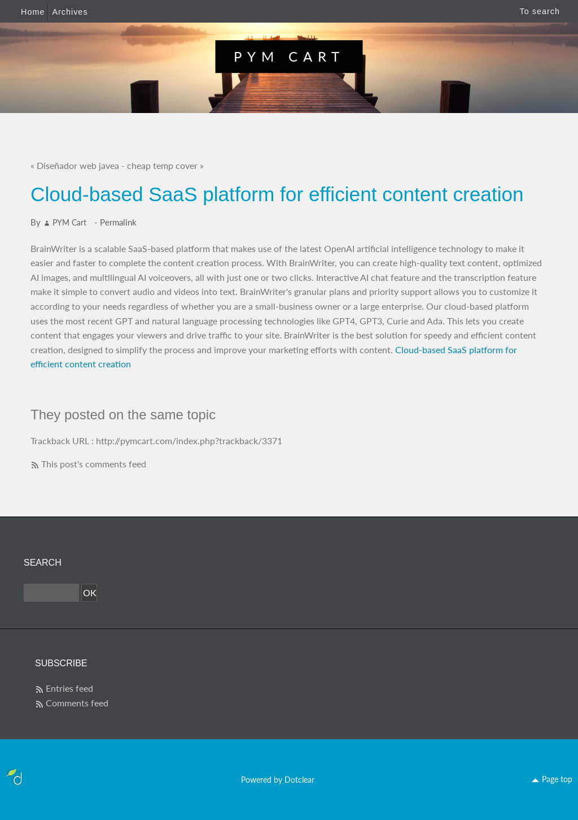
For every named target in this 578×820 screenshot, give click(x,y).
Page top (557, 779)
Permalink (118, 222)
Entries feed (69, 688)
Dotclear (299, 779)
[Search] (51, 593)
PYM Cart (289, 56)
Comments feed (77, 702)
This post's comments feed (93, 463)
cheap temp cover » (165, 165)
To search (540, 11)
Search (43, 562)
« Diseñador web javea (74, 165)
